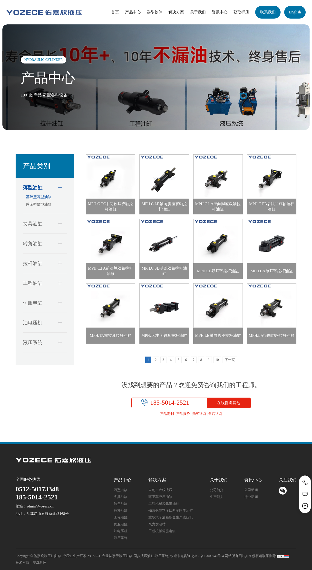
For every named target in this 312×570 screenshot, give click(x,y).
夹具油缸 (40, 224)
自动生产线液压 (160, 490)
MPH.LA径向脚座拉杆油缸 (271, 335)
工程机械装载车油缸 (163, 504)
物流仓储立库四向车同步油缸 (170, 510)
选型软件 (154, 12)
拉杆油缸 (40, 263)
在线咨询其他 (228, 403)
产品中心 (133, 12)
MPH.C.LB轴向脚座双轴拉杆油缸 (164, 206)
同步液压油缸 (144, 556)
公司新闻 (251, 490)
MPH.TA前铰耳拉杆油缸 (110, 335)
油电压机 (40, 322)
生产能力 (217, 497)
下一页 (230, 360)
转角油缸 (40, 243)
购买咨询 (199, 414)
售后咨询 (215, 414)
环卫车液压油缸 (160, 497)
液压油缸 (126, 556)
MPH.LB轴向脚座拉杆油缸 (218, 335)
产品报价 (183, 414)
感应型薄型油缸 (38, 204)
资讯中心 (219, 12)
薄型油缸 (40, 188)
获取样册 (241, 12)
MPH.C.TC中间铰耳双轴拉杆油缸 (110, 206)
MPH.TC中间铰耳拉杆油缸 (164, 335)
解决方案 (176, 12)
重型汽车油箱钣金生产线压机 (170, 517)
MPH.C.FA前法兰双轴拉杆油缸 (110, 271)
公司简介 (217, 490)
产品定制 (167, 414)
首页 (115, 12)
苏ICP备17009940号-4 (208, 556)
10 (217, 360)
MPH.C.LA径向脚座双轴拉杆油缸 (218, 206)
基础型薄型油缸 (38, 197)
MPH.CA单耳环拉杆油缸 (272, 271)
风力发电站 (157, 524)
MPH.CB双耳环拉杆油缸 (218, 271)
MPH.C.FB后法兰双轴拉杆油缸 (271, 206)
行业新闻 (251, 497)
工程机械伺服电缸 (162, 531)
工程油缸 (40, 283)
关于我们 (198, 12)
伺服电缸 (40, 303)
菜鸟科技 (39, 563)
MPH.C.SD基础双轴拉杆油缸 (164, 271)
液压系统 (40, 342)
